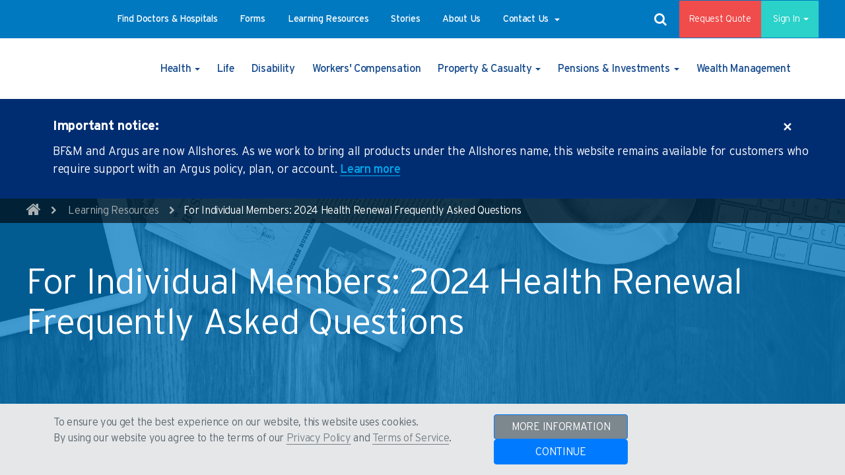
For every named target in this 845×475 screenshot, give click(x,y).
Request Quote (711, 19)
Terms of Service (410, 438)
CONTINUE (560, 452)
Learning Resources (113, 210)
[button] (167, 19)
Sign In (785, 19)
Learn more (370, 169)
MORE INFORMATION (561, 427)
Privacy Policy (319, 438)
